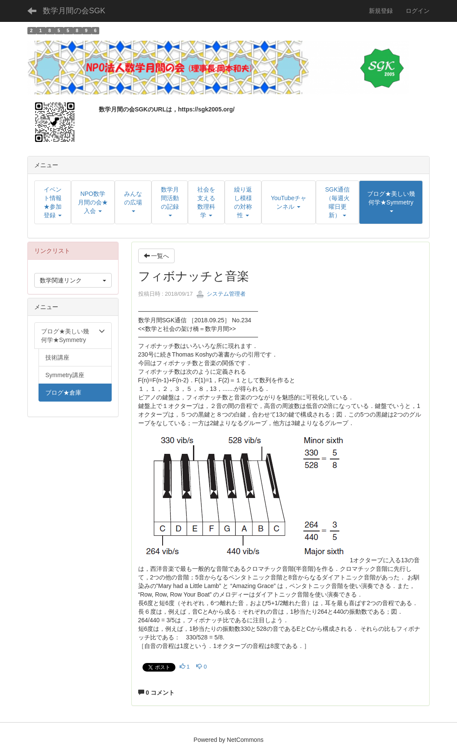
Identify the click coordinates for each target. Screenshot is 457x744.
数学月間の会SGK (74, 10)
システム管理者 (221, 294)
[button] (390, 202)
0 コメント (156, 692)
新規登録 (381, 10)
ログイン (418, 10)
